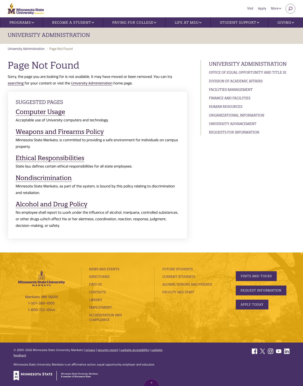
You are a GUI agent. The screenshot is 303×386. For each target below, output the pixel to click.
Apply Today (252, 304)
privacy (90, 350)
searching (16, 83)
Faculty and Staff (178, 292)
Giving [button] (285, 22)
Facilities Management (231, 90)
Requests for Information (234, 132)
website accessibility (134, 350)
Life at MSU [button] (188, 22)
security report (108, 350)
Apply (262, 8)
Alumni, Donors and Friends (187, 284)
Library (95, 300)
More (276, 8)
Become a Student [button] (73, 22)
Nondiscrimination (44, 178)
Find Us (95, 284)
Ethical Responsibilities (50, 158)
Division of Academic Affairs (236, 81)
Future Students (177, 269)
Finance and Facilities (229, 98)
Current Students (178, 277)
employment (100, 307)
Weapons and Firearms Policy (60, 131)
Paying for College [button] (134, 22)
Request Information (261, 290)
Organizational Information (236, 115)
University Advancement (232, 124)
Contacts (97, 292)
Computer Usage (40, 112)
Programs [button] (21, 22)
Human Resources (225, 107)
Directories (99, 277)
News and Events (104, 269)
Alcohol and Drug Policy (51, 204)
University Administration (49, 35)
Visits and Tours (256, 276)
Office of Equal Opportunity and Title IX (247, 72)
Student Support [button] (239, 22)
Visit (250, 8)
